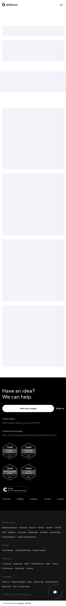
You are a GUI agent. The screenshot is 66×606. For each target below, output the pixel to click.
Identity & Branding (23, 550)
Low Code (22, 532)
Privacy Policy (24, 586)
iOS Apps (43, 532)
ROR (4, 532)
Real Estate (19, 568)
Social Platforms (37, 564)
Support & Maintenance (26, 537)
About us (5, 582)
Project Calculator (18, 582)
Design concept (39, 550)
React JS (32, 528)
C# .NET (58, 528)
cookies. (20, 603)
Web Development (9, 528)
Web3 (26, 564)
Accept (28, 603)
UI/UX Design (7, 550)
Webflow (11, 532)
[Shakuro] (10, 5)
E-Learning (6, 564)
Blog (30, 582)
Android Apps (55, 532)
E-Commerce (7, 568)
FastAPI (49, 528)
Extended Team (52, 582)
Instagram (34, 499)
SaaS (48, 564)
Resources (6, 586)
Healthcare (17, 564)
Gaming (29, 568)
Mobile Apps (33, 532)
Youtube (47, 499)
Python (41, 528)
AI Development (8, 537)
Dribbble (20, 499)
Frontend (23, 528)
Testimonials (38, 582)
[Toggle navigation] (61, 4)
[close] (55, 592)
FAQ (15, 586)
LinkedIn (60, 499)
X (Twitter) (6, 499)
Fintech (55, 564)
